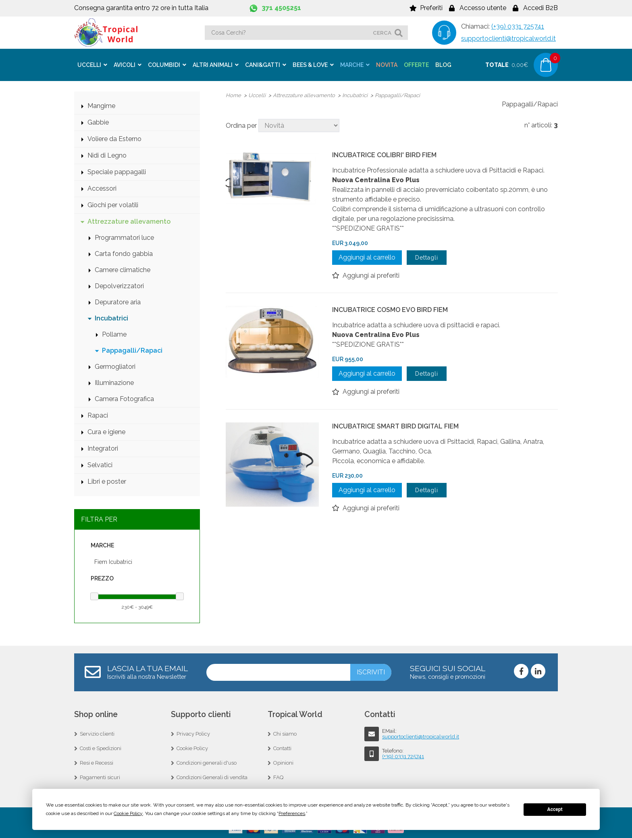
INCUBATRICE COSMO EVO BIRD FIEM (390, 309)
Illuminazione (114, 382)
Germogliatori (115, 366)
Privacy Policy (193, 733)
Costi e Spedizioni (100, 747)
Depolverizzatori (119, 285)
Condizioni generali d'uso (207, 762)
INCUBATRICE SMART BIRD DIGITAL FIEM (395, 425)
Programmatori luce (124, 237)
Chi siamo (285, 733)
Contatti (282, 747)
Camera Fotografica (124, 398)
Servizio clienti (97, 733)
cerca (382, 32)
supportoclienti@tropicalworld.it (508, 38)
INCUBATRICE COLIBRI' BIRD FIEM (384, 154)
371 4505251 (281, 8)
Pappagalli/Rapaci (132, 349)
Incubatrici (111, 317)
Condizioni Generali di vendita (212, 777)
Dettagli (426, 257)
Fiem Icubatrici (113, 561)
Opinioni (283, 762)
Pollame (114, 333)
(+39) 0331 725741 (517, 26)
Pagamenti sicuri (100, 777)
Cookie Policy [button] (128, 813)
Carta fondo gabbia (124, 253)
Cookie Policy (192, 747)
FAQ (278, 777)
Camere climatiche (122, 269)
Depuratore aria (118, 301)
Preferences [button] (292, 813)
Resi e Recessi (96, 762)
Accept (555, 809)
